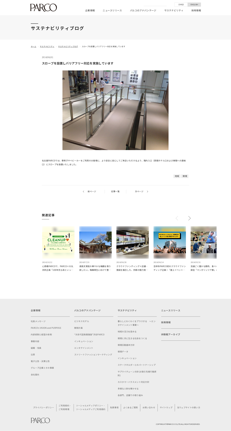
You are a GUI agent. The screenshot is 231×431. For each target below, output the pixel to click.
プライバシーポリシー (43, 408)
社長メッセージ (38, 321)
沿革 (33, 354)
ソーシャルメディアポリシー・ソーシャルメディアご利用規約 (91, 408)
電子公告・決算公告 (40, 361)
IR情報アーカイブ (170, 335)
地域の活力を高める (127, 331)
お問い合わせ (149, 408)
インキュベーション (83, 341)
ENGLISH (194, 4)
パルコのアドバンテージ (143, 10)
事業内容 (35, 341)
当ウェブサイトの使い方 (188, 408)
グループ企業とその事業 (42, 368)
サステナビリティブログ (68, 46)
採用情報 (196, 10)
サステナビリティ (173, 10)
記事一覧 (115, 191)
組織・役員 (36, 348)
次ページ (139, 191)
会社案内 (35, 375)
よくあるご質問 (130, 408)
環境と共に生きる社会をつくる (132, 338)
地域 (177, 176)
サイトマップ (166, 408)
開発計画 (78, 328)
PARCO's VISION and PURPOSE (46, 328)
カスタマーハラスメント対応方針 (133, 382)
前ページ (92, 191)
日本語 (181, 4)
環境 (185, 176)
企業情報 (90, 10)
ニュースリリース (112, 10)
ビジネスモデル (81, 321)
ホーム (33, 46)
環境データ (123, 352)
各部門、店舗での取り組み (130, 395)
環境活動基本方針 (126, 345)
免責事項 (114, 408)
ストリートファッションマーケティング (93, 354)
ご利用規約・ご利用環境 (65, 408)
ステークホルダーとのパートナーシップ (137, 365)
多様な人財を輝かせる (128, 389)
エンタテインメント (83, 348)
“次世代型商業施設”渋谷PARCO (89, 334)
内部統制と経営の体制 (41, 334)
